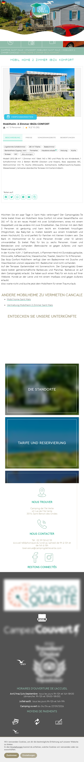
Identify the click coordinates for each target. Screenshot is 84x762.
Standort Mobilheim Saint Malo (42, 50)
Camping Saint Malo (12, 50)
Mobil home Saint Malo (19, 299)
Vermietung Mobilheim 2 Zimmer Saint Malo (30, 305)
